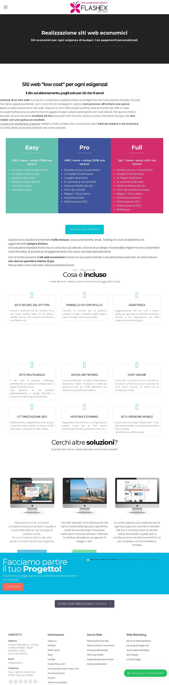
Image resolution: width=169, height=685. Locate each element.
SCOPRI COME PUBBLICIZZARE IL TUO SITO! (84, 604)
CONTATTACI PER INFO (85, 229)
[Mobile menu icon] (5, 7)
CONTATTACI (13, 587)
